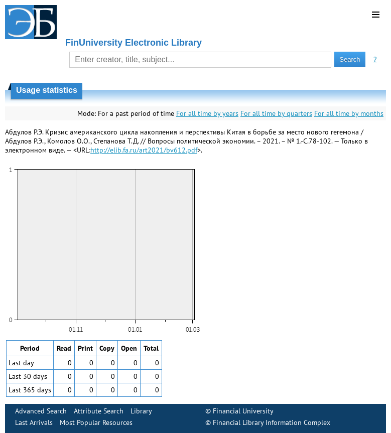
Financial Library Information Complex (271, 422)
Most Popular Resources (96, 422)
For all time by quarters (276, 113)
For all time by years (207, 113)
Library (141, 410)
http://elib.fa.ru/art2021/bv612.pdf (143, 150)
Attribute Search (98, 410)
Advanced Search (41, 410)
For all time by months (348, 113)
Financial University (243, 410)
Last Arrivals (34, 422)
